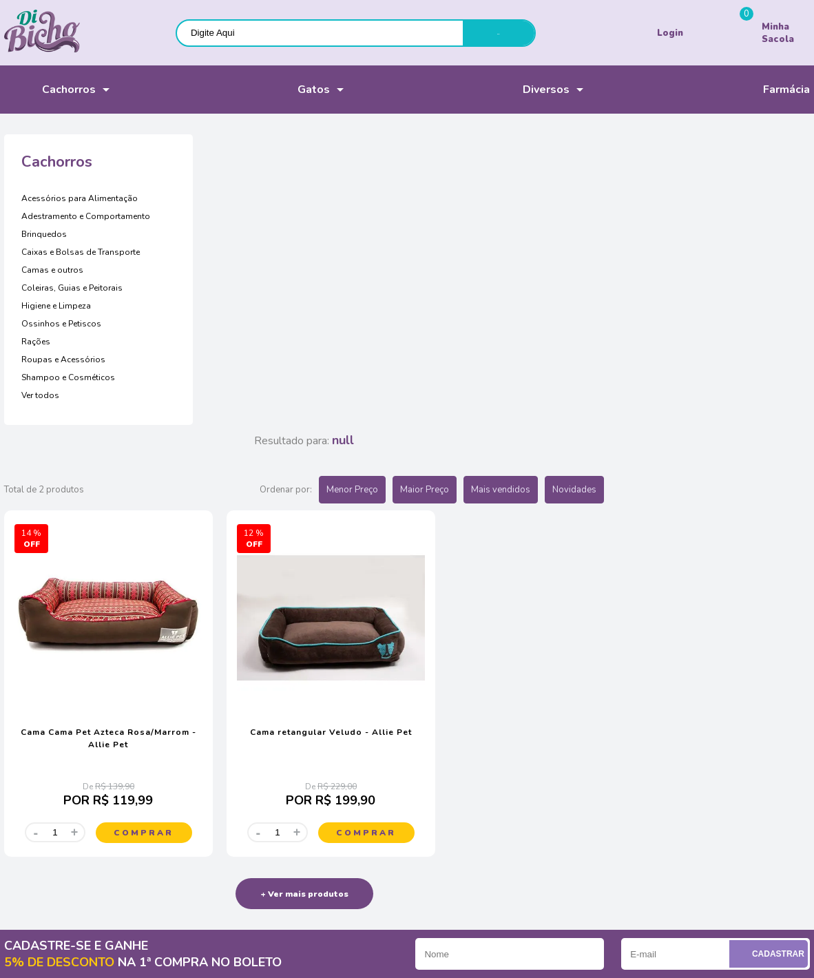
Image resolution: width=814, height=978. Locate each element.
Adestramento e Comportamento (85, 216)
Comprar (341, 524)
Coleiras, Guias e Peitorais (72, 287)
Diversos (528, 90)
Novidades (780, 199)
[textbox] (320, 33)
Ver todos (40, 395)
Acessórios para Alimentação (79, 198)
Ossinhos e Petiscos (61, 323)
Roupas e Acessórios (63, 359)
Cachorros (50, 89)
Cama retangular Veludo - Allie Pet (510, 424)
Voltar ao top (769, 944)
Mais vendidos (706, 199)
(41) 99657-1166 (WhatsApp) (503, 751)
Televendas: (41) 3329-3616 (500, 735)
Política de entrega (263, 751)
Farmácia (768, 90)
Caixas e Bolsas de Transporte (80, 252)
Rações (35, 341)
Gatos (291, 90)
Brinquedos (44, 234)
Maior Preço (630, 199)
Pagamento (248, 735)
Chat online (468, 719)
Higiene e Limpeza (56, 305)
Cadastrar (770, 645)
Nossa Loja (27, 751)
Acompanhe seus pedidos (56, 735)
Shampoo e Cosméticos (68, 377)
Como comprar (255, 719)
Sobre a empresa (38, 719)
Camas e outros (52, 269)
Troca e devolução (262, 767)
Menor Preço (558, 199)
